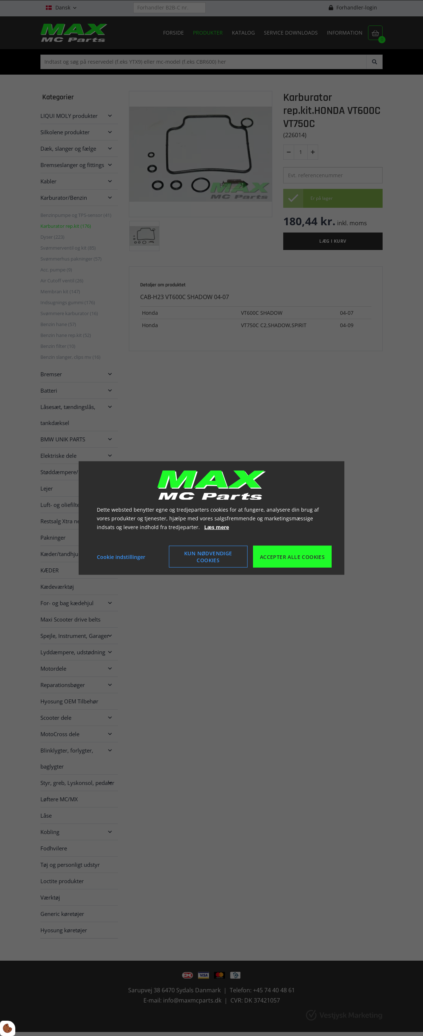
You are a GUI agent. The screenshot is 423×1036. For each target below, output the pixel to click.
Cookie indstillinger (121, 556)
